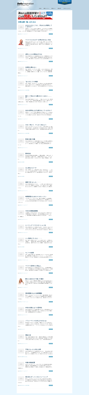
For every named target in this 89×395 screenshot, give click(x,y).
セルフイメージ (24, 48)
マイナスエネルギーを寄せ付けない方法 (38, 40)
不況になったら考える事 (33, 349)
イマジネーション (25, 301)
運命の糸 (28, 335)
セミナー (23, 329)
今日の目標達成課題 (31, 211)
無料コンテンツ (46, 8)
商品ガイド (53, 8)
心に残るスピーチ (31, 168)
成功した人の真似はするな (33, 54)
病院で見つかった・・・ (33, 182)
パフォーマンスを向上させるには (35, 321)
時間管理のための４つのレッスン (35, 196)
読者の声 (59, 8)
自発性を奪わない (30, 67)
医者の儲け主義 (30, 139)
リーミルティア (24, 205)
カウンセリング (24, 75)
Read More (50, 48)
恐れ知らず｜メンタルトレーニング (36, 377)
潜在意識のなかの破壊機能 (33, 293)
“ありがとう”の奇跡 (31, 82)
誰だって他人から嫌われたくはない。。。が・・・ (38, 96)
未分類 (23, 176)
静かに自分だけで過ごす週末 (34, 279)
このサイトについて (66, 8)
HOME (40, 8)
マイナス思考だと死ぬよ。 (33, 266)
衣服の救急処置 (30, 362)
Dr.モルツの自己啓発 (25, 90)
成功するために (24, 356)
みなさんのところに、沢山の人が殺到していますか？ (38, 26)
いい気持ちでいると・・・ (33, 238)
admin (20, 48)
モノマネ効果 (29, 253)
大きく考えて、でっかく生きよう (35, 125)
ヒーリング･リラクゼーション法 (35, 225)
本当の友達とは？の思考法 (33, 307)
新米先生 (28, 153)
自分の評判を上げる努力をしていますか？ (38, 110)
